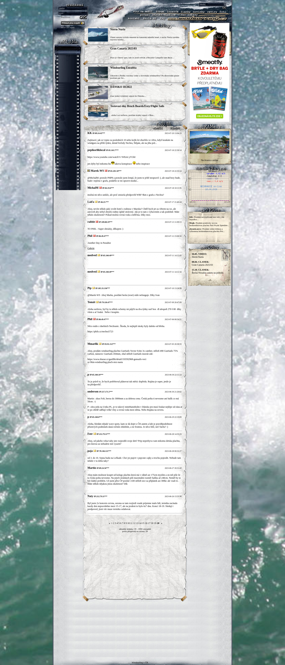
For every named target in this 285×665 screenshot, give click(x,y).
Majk (192, 223)
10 (128, 523)
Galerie (90, 248)
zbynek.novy (195, 229)
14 (140, 523)
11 (131, 523)
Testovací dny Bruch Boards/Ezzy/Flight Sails (137, 106)
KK (191, 217)
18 (152, 523)
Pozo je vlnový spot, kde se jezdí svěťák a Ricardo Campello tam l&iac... (142, 57)
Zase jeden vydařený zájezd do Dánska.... (128, 96)
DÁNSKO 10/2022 (121, 86)
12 (134, 523)
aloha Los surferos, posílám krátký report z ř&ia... (132, 115)
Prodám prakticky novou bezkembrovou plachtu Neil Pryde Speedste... (209, 224)
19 (155, 523)
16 (146, 523)
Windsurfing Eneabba (123, 67)
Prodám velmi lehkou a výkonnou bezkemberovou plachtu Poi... (207, 230)
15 (143, 523)
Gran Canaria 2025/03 (123, 48)
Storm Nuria (117, 29)
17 (149, 523)
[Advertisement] (142, 629)
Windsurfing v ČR (140, 662)
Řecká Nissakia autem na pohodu (207, 271)
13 (137, 523)
